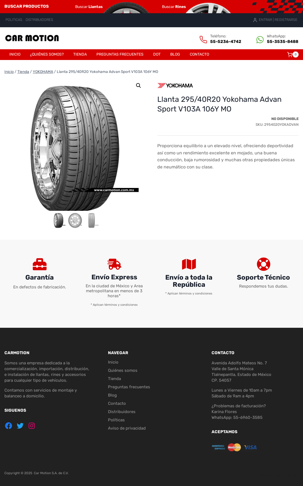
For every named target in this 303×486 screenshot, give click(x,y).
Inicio (14, 54)
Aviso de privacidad (127, 428)
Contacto (199, 54)
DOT (157, 54)
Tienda (80, 54)
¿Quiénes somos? (47, 54)
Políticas (116, 419)
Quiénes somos (122, 370)
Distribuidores (122, 411)
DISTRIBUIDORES (39, 20)
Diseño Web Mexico (279, 475)
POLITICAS (14, 20)
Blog (175, 54)
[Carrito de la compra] (293, 54)
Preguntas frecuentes (120, 54)
